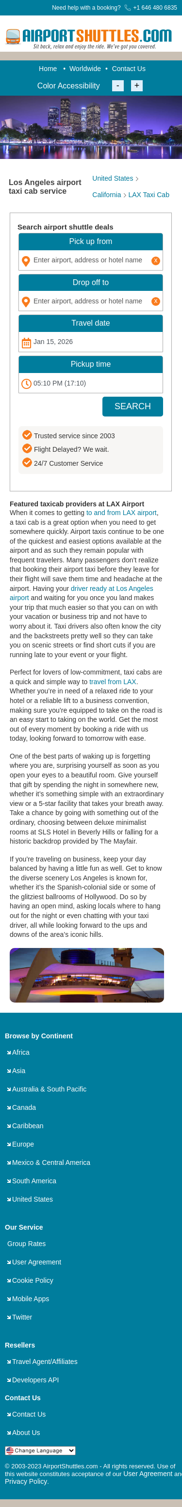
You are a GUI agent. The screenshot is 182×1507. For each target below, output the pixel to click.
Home (48, 68)
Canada (24, 1107)
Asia (18, 1071)
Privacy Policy (26, 1481)
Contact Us (129, 68)
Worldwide (85, 68)
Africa (21, 1052)
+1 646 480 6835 (150, 7)
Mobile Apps (30, 1299)
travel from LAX (112, 682)
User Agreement (36, 1262)
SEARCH (133, 406)
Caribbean (28, 1126)
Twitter (22, 1317)
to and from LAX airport (121, 513)
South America (34, 1181)
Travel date (90, 323)
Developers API (35, 1380)
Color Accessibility (68, 86)
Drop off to (91, 282)
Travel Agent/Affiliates (45, 1361)
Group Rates (26, 1244)
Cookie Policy (32, 1280)
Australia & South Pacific (49, 1089)
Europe (23, 1144)
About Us (26, 1432)
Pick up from (91, 241)
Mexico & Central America (51, 1162)
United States (32, 1199)
